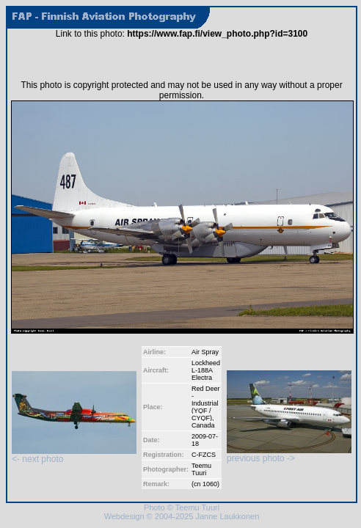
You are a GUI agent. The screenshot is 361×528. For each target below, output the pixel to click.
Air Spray (205, 352)
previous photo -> (289, 454)
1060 (210, 484)
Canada (203, 425)
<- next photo (74, 455)
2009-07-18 (205, 440)
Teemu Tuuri (201, 469)
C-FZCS (204, 454)
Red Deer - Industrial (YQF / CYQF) (206, 403)
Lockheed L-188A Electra (206, 370)
